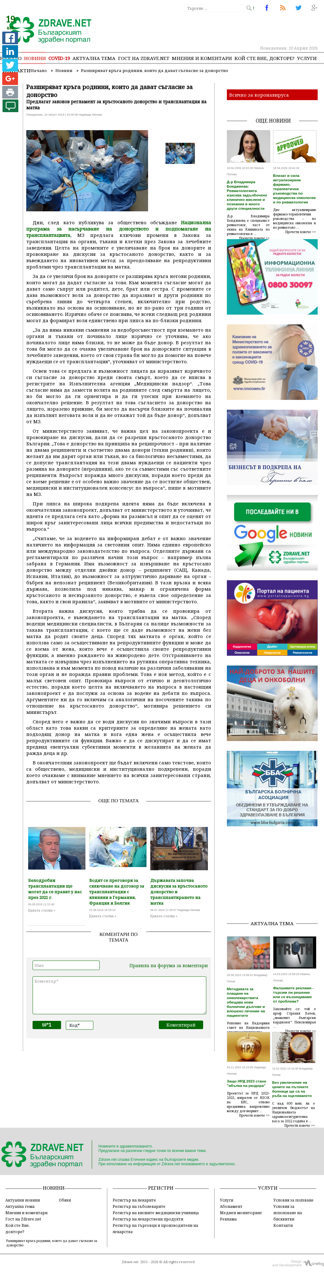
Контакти (283, 1225)
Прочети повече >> (254, 238)
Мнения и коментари (202, 58)
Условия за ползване (293, 1200)
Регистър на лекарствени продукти (148, 1218)
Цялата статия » (41, 910)
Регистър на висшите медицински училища (156, 1212)
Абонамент (231, 1206)
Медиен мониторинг (241, 1212)
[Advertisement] (275, 875)
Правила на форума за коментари (168, 965)
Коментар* (119, 995)
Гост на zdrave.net (143, 58)
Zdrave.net (130, 1262)
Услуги (307, 58)
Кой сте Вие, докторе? (264, 58)
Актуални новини (22, 1200)
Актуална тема (93, 58)
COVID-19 (59, 58)
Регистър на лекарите (134, 1200)
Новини (35, 58)
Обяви (65, 1200)
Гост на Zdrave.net (23, 1218)
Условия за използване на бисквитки (287, 1212)
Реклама (228, 1218)
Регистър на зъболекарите (139, 1206)
